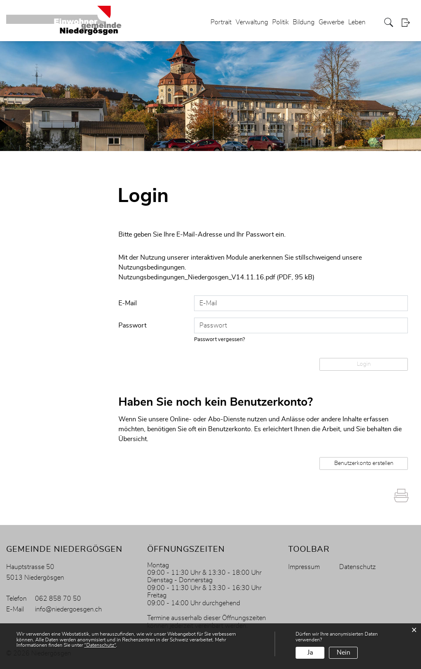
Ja (310, 652)
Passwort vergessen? (219, 339)
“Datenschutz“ (100, 645)
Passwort (132, 325)
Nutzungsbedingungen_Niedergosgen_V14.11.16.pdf (196, 277)
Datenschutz (357, 567)
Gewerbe (331, 22)
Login (408, 22)
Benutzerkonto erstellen (363, 463)
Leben (356, 22)
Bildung (304, 22)
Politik (280, 22)
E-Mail (127, 303)
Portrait (220, 22)
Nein (343, 652)
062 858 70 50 (58, 598)
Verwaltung (252, 22)
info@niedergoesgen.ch (68, 609)
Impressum (304, 567)
